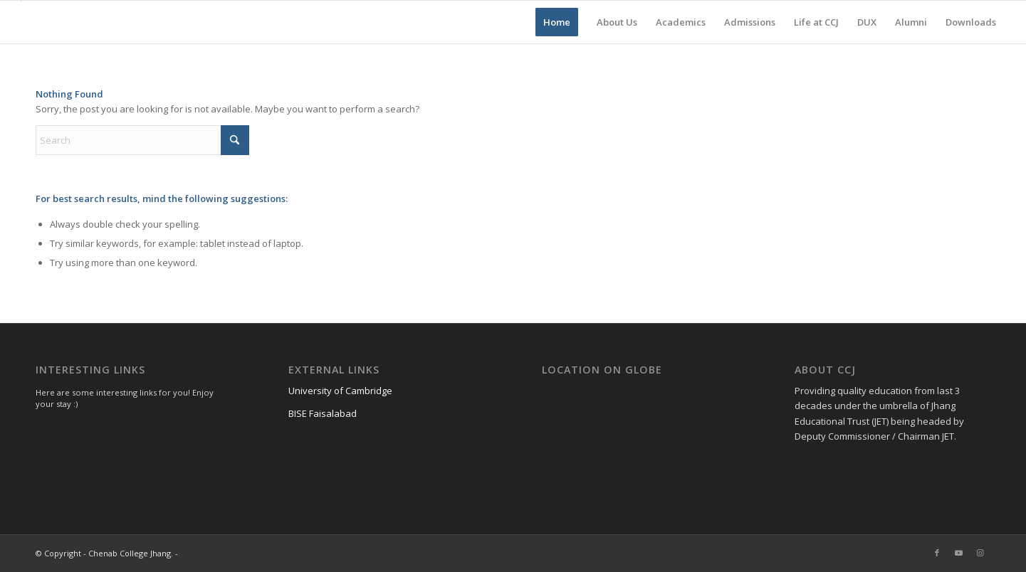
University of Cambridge (340, 390)
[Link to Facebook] (937, 552)
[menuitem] (556, 22)
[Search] (142, 140)
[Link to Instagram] (979, 552)
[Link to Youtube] (958, 552)
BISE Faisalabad (322, 413)
